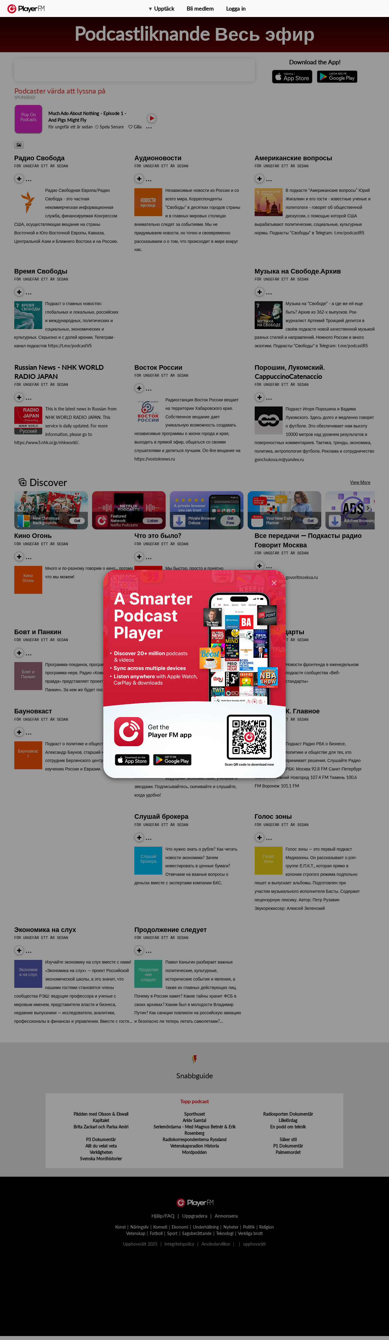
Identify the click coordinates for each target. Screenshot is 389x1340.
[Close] (274, 582)
